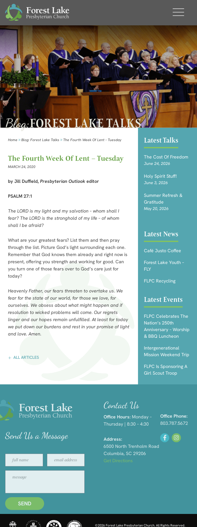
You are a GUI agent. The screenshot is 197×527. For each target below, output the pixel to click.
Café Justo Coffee (162, 251)
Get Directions (151, 460)
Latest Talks (161, 140)
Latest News (161, 233)
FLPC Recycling (159, 281)
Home (12, 140)
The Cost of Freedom (166, 157)
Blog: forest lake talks (40, 140)
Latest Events (163, 299)
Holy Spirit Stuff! (160, 176)
